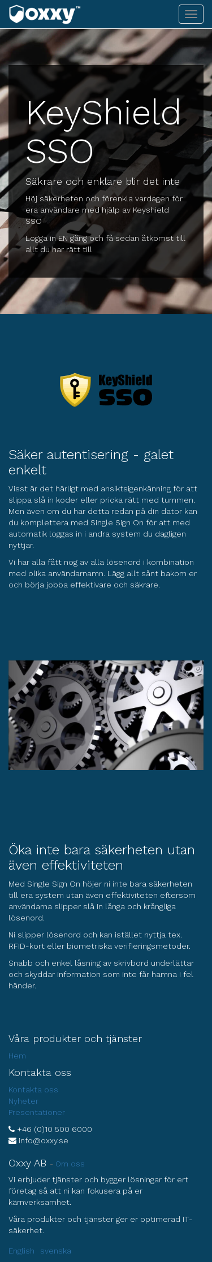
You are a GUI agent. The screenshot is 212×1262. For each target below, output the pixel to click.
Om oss (70, 1163)
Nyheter (23, 1100)
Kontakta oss (33, 1089)
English (21, 1250)
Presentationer (36, 1112)
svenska (55, 1250)
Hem (17, 1055)
